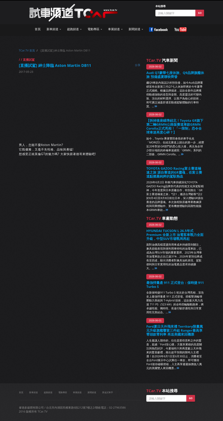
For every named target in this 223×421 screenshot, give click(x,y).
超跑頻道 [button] (74, 29)
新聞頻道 (92, 392)
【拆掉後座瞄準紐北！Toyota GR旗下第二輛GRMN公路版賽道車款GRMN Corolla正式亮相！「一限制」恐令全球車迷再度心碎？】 (174, 126)
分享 (137, 65)
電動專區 (62, 392)
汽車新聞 (162, 60)
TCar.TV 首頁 (27, 50)
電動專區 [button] (95, 29)
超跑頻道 (48, 392)
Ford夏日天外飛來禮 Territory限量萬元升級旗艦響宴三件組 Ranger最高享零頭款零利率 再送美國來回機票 (174, 330)
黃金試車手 (107, 392)
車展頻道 (77, 392)
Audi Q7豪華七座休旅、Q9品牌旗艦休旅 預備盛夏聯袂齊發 (175, 74)
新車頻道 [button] (54, 29)
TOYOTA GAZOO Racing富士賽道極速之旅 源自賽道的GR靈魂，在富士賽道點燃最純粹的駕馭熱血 (174, 172)
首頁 (38, 29)
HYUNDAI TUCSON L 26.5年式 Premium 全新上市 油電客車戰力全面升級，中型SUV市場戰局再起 (174, 234)
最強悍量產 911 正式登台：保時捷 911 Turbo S (175, 284)
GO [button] (200, 13)
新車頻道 (33, 392)
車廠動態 (162, 218)
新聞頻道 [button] (136, 29)
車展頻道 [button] (115, 29)
